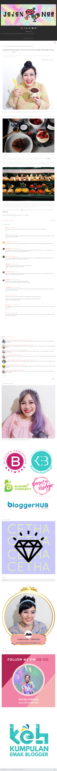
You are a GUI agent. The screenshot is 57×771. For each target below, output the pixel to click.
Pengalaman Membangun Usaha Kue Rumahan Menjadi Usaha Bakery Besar (28, 50)
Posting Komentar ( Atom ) (10, 336)
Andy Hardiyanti (8, 287)
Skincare (13, 651)
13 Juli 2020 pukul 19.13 (16, 248)
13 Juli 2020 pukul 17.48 (12, 234)
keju (22, 210)
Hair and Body (38, 651)
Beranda (11, 220)
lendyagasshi (7, 264)
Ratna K (14, 52)
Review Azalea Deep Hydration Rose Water (14, 355)
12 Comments (26, 215)
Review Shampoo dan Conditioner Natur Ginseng (15, 365)
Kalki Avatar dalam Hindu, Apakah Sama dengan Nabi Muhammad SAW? (19, 345)
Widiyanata (24, 769)
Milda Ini (6, 227)
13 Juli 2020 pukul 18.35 (14, 241)
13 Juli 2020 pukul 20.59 (13, 256)
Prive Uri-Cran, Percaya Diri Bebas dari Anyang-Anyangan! (16, 350)
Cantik (4, 651)
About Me (32, 33)
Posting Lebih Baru (5, 220)
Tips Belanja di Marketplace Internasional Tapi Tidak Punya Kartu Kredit (19, 340)
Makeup (42, 651)
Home (2, 33)
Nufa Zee (7, 256)
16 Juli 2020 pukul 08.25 (12, 295)
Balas (6, 230)
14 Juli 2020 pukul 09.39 (15, 279)
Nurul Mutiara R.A (8, 248)
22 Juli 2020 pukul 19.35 (14, 305)
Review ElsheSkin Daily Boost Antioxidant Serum (15, 370)
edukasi (13, 215)
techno (45, 651)
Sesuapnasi (7, 241)
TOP (55, 769)
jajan (18, 215)
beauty (17, 651)
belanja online (9, 215)
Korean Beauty (48, 651)
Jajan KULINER (13, 33)
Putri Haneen (7, 305)
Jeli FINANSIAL (19, 33)
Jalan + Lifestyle (26, 33)
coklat (48, 158)
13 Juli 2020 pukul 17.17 (13, 227)
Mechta (6, 234)
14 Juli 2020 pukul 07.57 (14, 271)
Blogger (32, 38)
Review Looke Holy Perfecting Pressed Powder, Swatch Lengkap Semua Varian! (20, 360)
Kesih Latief (7, 271)
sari (6, 312)
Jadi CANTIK (6, 33)
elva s (6, 295)
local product (22, 651)
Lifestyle (8, 651)
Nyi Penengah (7, 279)
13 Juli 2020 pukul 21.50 (14, 264)
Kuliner (5, 46)
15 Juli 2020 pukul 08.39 (15, 287)
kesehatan (33, 651)
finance (16, 215)
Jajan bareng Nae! (9, 769)
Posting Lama (52, 220)
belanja (5, 215)
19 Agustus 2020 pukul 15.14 (12, 312)
